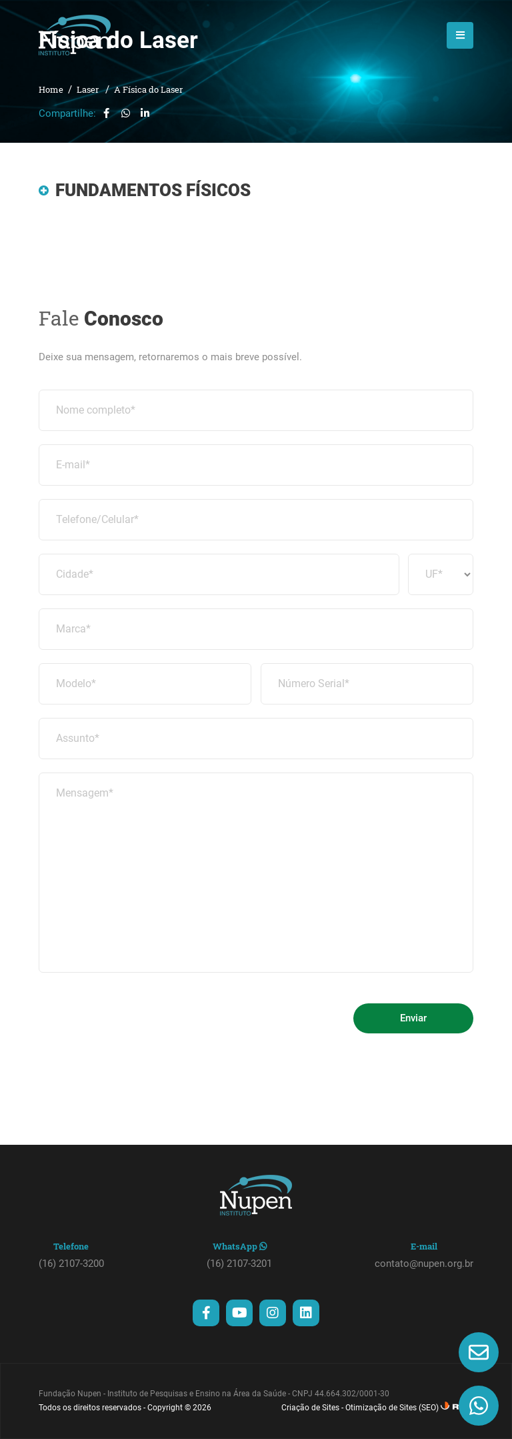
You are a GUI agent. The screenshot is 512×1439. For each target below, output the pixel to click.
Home (51, 89)
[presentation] (140, 1012)
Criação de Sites (310, 1407)
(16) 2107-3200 (71, 1264)
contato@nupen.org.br (424, 1264)
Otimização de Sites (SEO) (392, 1407)
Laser (89, 89)
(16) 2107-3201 (239, 1264)
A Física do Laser (148, 89)
